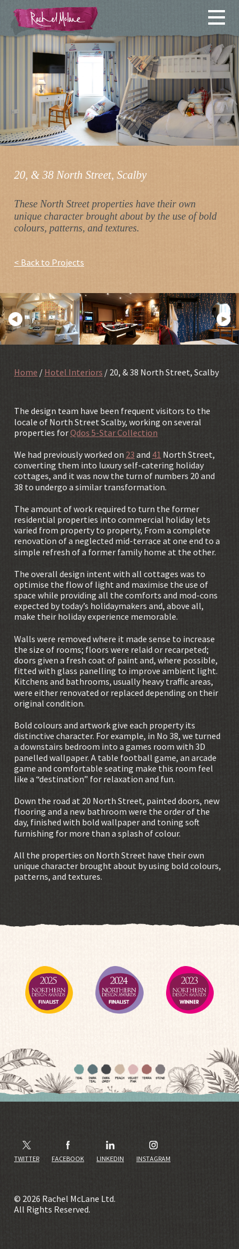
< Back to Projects (49, 262)
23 (130, 454)
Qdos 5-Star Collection (114, 432)
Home (26, 372)
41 (156, 454)
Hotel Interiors (73, 372)
